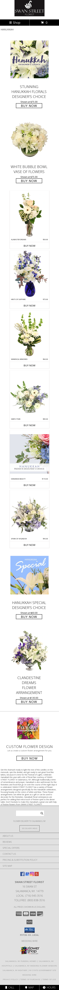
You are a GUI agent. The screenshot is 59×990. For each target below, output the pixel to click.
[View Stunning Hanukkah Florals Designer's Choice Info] (29, 59)
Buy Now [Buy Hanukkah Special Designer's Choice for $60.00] (29, 617)
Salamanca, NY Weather (15, 970)
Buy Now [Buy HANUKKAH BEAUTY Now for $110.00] (29, 485)
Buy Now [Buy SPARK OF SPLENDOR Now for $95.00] (29, 545)
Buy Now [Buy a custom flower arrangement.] (29, 758)
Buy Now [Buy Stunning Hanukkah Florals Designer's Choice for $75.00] (29, 106)
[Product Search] (30, 813)
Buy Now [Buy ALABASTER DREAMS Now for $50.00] (29, 245)
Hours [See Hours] (49, 987)
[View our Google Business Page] (27, 875)
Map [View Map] (29, 987)
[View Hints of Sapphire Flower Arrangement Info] (29, 274)
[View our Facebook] (22, 875)
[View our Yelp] (37, 875)
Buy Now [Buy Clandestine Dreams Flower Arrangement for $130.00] (29, 702)
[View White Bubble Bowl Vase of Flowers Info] (29, 139)
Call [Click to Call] (9, 987)
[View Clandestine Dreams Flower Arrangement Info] (29, 650)
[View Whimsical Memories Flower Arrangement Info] (29, 334)
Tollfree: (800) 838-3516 (29, 900)
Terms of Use (49, 979)
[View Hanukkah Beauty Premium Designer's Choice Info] (29, 454)
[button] (29, 930)
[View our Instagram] (32, 875)
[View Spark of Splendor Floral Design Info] (29, 513)
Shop (14, 22)
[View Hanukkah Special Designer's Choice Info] (29, 575)
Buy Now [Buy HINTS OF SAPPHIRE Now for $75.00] (29, 305)
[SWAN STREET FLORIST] (29, 15)
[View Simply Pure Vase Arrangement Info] (29, 394)
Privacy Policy (10, 979)
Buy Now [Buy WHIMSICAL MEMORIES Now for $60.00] (29, 365)
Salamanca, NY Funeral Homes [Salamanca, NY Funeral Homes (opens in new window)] (21, 961)
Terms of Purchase (30, 979)
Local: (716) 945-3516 (29, 895)
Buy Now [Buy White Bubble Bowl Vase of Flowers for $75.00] (29, 181)
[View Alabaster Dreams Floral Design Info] (29, 214)
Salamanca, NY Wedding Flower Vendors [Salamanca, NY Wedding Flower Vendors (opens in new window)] (36, 966)
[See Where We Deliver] (29, 828)
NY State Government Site (42, 970)
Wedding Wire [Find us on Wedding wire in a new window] (29, 940)
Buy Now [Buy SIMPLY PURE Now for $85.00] (29, 425)
